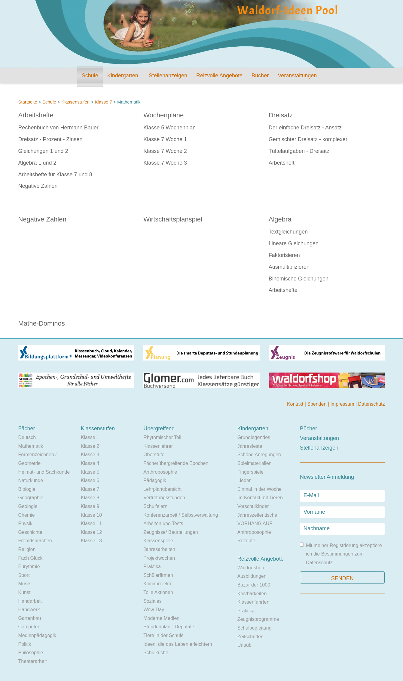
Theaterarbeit (32, 661)
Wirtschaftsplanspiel (172, 219)
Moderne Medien (161, 618)
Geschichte (30, 532)
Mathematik (30, 446)
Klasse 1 (90, 437)
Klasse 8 (90, 497)
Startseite (27, 101)
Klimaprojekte (157, 583)
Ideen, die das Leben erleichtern (177, 644)
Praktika (152, 566)
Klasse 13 (91, 540)
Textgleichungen (288, 232)
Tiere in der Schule (163, 635)
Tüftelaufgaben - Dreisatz (299, 151)
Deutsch (27, 437)
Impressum (343, 404)
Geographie (31, 497)
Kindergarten (122, 76)
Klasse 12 (91, 532)
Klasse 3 (90, 454)
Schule (90, 76)
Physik (25, 523)
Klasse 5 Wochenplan (169, 128)
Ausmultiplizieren (289, 267)
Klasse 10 (91, 515)
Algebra (280, 219)
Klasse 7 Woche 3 (165, 163)
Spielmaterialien (254, 463)
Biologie (26, 489)
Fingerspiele (250, 472)
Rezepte (246, 540)
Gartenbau (29, 618)
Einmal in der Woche (259, 489)
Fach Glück (30, 558)
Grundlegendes (253, 437)
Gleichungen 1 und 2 (43, 151)
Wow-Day (153, 609)
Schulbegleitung (254, 627)
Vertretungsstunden (164, 497)
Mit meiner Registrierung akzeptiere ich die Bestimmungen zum (341, 554)
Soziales (152, 601)
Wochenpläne (163, 115)
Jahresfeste (249, 446)
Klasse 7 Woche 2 (165, 151)
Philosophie (30, 652)
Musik (24, 583)
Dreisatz (281, 115)
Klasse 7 (103, 101)
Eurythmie (29, 566)
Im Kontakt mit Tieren (260, 497)
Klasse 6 (90, 480)
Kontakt (296, 404)
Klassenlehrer (158, 446)
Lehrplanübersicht (162, 489)
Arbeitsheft (282, 163)
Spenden (317, 404)
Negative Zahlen (38, 186)
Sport (24, 575)
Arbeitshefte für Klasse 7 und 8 (55, 175)
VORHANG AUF (254, 523)
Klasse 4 (90, 463)
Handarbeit (30, 601)
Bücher (260, 76)
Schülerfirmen (158, 575)
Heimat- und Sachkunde (44, 472)
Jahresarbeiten (159, 549)
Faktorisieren (284, 255)
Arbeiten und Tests (163, 523)
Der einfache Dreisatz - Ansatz (305, 128)
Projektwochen (159, 558)
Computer (28, 626)
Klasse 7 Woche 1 (165, 139)
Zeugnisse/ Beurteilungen (170, 532)
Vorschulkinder (253, 506)
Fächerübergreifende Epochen (175, 463)
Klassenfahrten (253, 602)
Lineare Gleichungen (294, 243)
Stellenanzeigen (168, 76)
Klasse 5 (90, 472)
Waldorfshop (250, 567)
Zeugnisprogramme (258, 619)
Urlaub (244, 645)
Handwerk (29, 609)
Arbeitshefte (35, 115)
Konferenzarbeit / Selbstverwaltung (180, 515)
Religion (27, 549)
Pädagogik (154, 480)
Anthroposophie (160, 472)
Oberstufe (153, 454)
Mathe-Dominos (41, 323)
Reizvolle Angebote (219, 76)
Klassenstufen (75, 101)
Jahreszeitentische (257, 515)
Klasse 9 (90, 506)
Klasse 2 (90, 446)
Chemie (26, 515)
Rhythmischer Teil (162, 437)
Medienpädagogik (37, 635)
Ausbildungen (252, 576)
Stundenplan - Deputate (168, 626)
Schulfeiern (155, 506)
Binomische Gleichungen (298, 279)
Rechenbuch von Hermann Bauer (58, 128)
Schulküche (155, 652)
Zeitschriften (250, 636)
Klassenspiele (158, 540)
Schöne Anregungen (259, 454)
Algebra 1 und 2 (37, 163)
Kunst (24, 592)
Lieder (244, 480)
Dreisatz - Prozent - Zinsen (50, 139)
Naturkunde (30, 480)
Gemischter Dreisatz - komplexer (308, 139)
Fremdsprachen (35, 540)
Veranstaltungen (297, 76)
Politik (24, 644)
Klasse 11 (91, 523)
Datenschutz (371, 404)
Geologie (28, 506)
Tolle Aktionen (158, 592)
